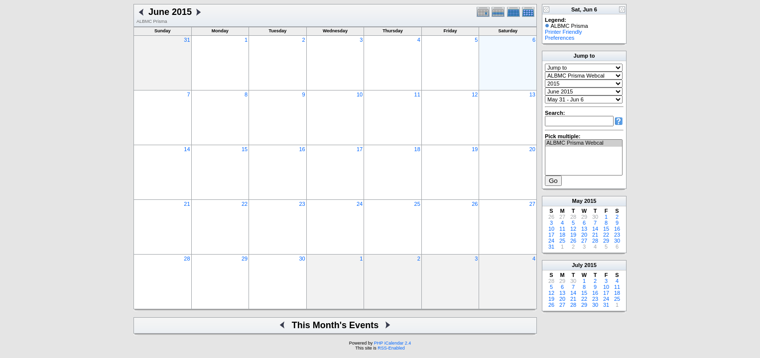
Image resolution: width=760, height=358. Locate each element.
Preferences (559, 38)
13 (532, 94)
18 (417, 149)
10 (360, 94)
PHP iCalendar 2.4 (392, 343)
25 (417, 204)
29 (245, 259)
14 (187, 149)
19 (475, 149)
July (577, 265)
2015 (590, 201)
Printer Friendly (563, 32)
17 (360, 149)
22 (245, 204)
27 (532, 204)
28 (187, 259)
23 (302, 204)
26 (475, 204)
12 (475, 94)
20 (532, 149)
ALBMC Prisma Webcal (583, 143)
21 (187, 204)
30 (302, 259)
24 (360, 204)
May (577, 201)
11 (417, 94)
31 (187, 40)
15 (245, 149)
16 (302, 149)
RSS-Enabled (391, 348)
